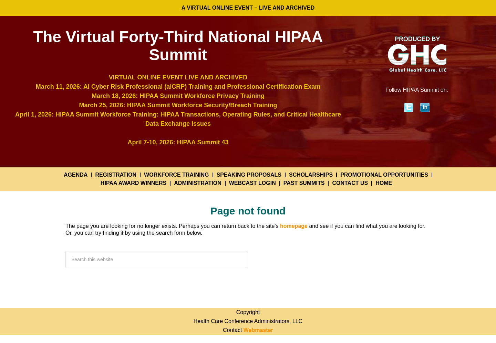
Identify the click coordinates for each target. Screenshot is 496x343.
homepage (294, 226)
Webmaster (258, 330)
